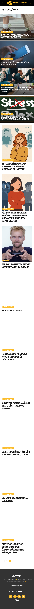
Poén (5, 260)
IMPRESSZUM (17, 585)
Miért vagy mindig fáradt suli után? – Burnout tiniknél (16, 406)
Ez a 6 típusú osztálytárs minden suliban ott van (16, 453)
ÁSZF (17, 600)
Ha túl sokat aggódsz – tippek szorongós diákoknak (15, 357)
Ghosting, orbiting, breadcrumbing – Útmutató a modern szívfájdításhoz (13, 548)
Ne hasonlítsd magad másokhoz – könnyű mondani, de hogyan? (14, 166)
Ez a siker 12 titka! (12, 310)
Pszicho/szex (7, 32)
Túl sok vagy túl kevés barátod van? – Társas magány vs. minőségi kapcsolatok (15, 216)
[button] (29, 3)
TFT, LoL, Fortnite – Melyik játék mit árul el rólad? (16, 266)
